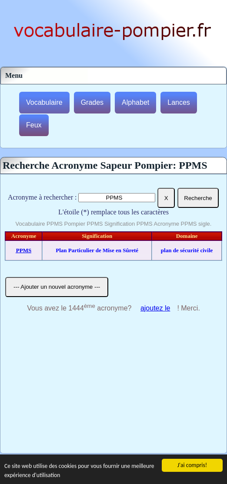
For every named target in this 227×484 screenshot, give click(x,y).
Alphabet (135, 102)
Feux (34, 125)
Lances (178, 102)
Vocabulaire (44, 102)
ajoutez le (155, 308)
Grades (92, 102)
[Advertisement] (113, 388)
